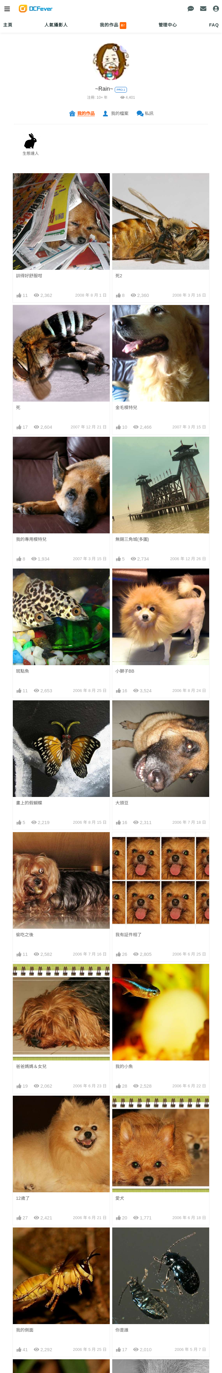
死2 (118, 275)
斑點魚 (22, 671)
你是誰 (122, 1147)
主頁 (8, 24)
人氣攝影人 (56, 24)
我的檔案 (120, 113)
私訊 (149, 113)
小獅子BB (124, 671)
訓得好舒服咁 (29, 275)
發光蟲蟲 (124, 1309)
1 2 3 (21, 1228)
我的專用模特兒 (31, 539)
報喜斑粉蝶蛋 (29, 1309)
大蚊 (119, 1268)
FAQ (214, 24)
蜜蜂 (20, 1187)
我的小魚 (124, 1066)
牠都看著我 (126, 1349)
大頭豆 (122, 802)
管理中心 (168, 24)
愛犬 (119, 1106)
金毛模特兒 (126, 407)
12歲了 (23, 1106)
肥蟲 (119, 1228)
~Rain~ (104, 89)
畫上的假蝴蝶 (29, 802)
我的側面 (24, 1147)
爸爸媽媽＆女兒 (31, 1066)
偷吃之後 (24, 934)
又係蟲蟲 (24, 1349)
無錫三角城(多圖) (132, 539)
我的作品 (113, 25)
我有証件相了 (128, 934)
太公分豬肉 (27, 1268)
